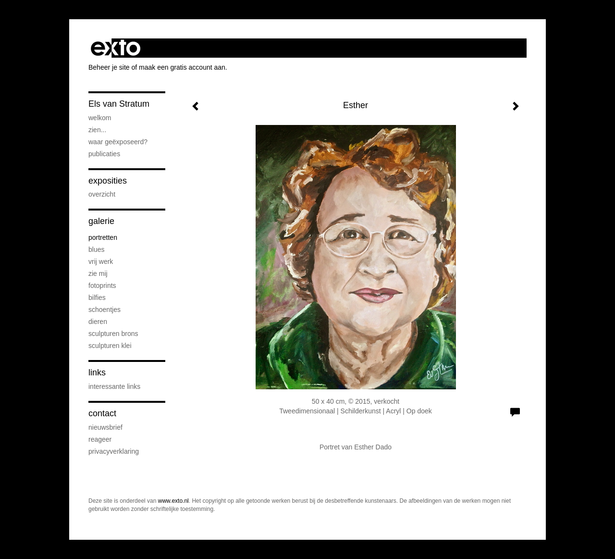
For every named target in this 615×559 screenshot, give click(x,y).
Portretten (102, 237)
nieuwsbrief (105, 427)
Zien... (97, 130)
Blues (96, 249)
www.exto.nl (173, 500)
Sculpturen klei (110, 345)
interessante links (114, 386)
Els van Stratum (118, 104)
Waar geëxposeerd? (118, 142)
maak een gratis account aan (182, 67)
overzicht (101, 194)
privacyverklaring (113, 451)
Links (97, 372)
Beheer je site (109, 67)
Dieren (97, 321)
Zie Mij (98, 273)
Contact (102, 413)
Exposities (107, 181)
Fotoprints (102, 285)
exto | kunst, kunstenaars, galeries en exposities (115, 48)
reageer (99, 439)
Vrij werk (100, 261)
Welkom (99, 118)
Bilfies (97, 297)
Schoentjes (104, 309)
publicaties (104, 154)
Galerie (101, 221)
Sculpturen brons (113, 333)
